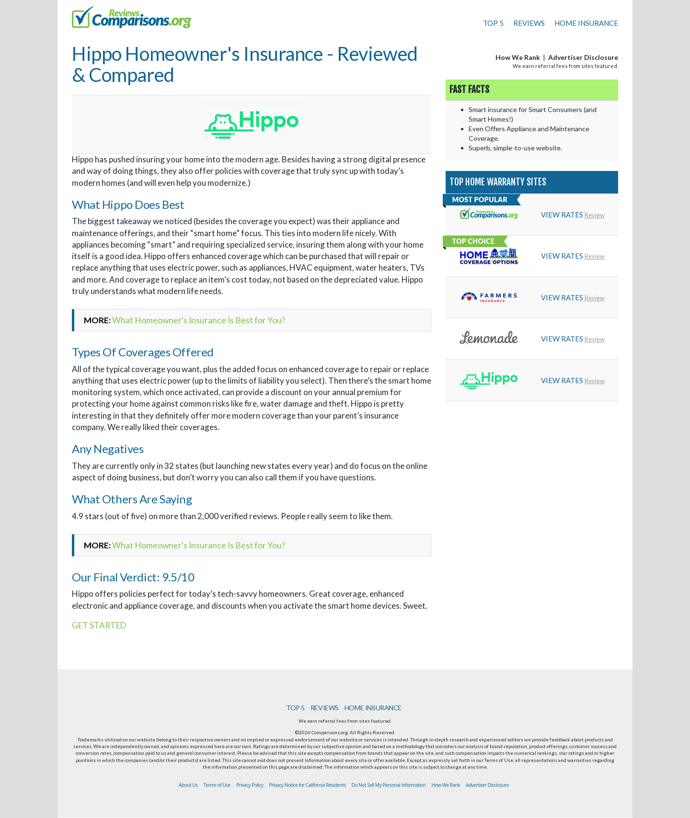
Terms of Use (217, 785)
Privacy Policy (250, 785)
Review (595, 215)
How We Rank (517, 57)
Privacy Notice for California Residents (307, 785)
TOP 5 (493, 23)
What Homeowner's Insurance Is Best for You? (198, 320)
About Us (188, 785)
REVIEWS (529, 23)
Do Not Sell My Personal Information (389, 785)
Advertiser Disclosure (583, 57)
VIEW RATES (562, 214)
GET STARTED (99, 625)
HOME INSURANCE (586, 23)
